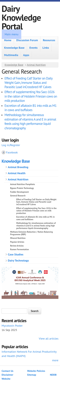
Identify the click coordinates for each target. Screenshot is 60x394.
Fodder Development (19, 192)
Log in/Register (11, 145)
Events (33, 47)
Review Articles (17, 245)
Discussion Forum (27, 40)
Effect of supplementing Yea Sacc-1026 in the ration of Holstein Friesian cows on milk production (30, 96)
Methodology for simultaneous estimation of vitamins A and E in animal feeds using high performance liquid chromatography (30, 121)
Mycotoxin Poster (12, 325)
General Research (17, 195)
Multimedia (11, 55)
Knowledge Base (14, 47)
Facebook (12, 152)
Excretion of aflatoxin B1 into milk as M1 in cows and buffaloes (30, 107)
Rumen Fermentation (19, 249)
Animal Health (16, 173)
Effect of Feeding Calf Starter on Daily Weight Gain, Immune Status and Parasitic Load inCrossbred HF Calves (28, 82)
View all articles (48, 338)
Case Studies (15, 254)
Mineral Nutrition (17, 238)
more (55, 360)
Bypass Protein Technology (22, 188)
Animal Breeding (18, 167)
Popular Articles (17, 242)
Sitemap (31, 374)
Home (7, 40)
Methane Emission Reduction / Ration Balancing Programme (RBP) (31, 233)
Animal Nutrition (36, 65)
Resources (49, 40)
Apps (26, 55)
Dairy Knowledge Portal (21, 17)
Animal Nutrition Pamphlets (22, 184)
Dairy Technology (18, 260)
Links (46, 47)
